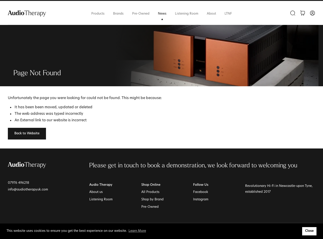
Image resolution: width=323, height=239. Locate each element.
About (211, 13)
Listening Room (186, 13)
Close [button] (309, 231)
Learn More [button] (137, 231)
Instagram (200, 199)
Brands (118, 13)
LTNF (228, 13)
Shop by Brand (152, 199)
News (162, 13)
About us (96, 192)
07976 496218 (18, 183)
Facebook (200, 192)
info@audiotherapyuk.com (28, 189)
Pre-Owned (140, 13)
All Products (150, 192)
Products (98, 13)
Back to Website (26, 133)
